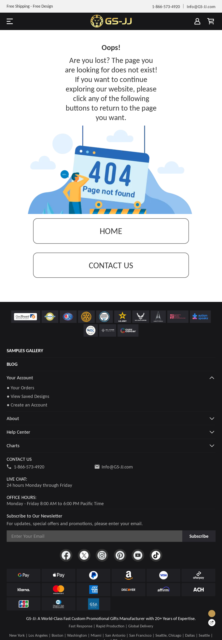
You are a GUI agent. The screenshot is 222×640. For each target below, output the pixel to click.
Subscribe (198, 536)
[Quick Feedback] (211, 622)
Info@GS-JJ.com (117, 467)
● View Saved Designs (28, 396)
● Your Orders (20, 388)
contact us (111, 265)
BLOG (12, 364)
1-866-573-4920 (29, 467)
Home (111, 231)
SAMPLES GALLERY (25, 350)
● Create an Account (27, 405)
